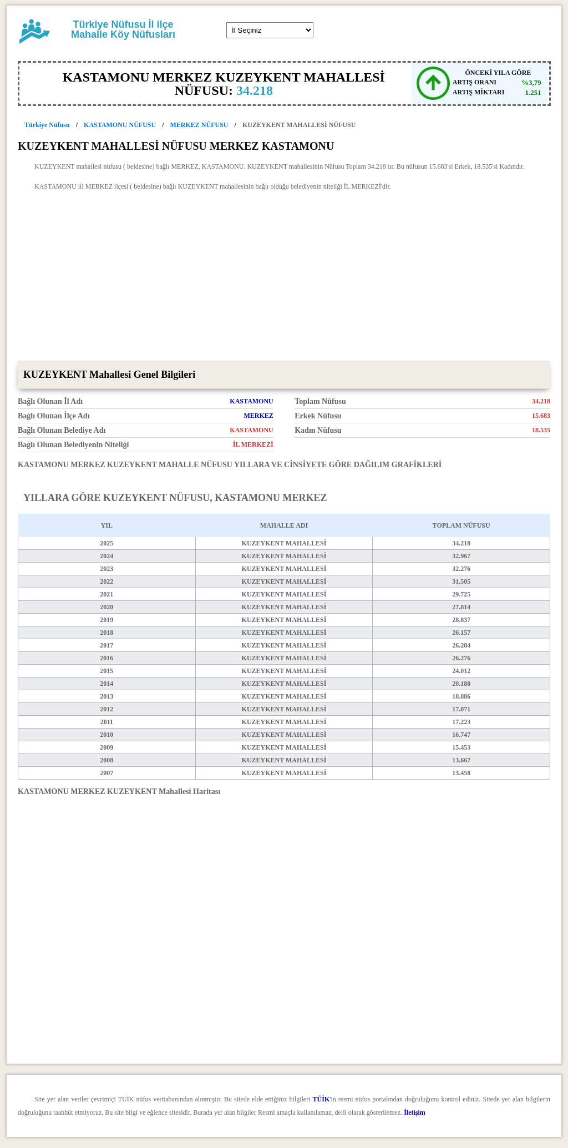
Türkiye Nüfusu (47, 125)
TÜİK (321, 1099)
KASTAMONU (251, 401)
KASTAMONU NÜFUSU (120, 125)
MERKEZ (258, 415)
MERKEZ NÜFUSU (199, 125)
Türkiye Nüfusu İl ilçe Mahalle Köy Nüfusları (123, 29)
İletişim (414, 1112)
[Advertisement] (284, 277)
